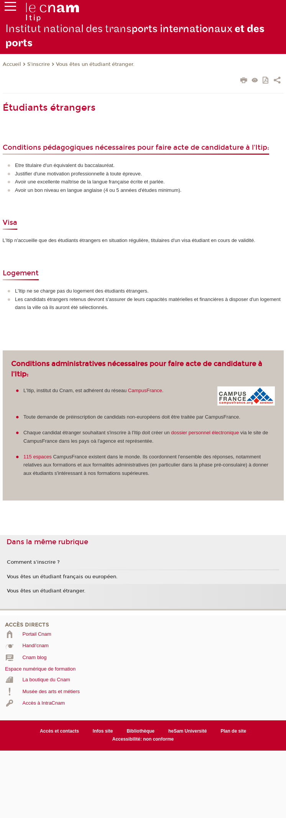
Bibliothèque (141, 731)
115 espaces (37, 457)
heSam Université (187, 731)
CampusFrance (145, 390)
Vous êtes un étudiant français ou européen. (62, 577)
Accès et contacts (59, 731)
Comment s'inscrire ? (33, 562)
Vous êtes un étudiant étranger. (95, 64)
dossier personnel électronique (205, 432)
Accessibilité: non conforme (143, 739)
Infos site (103, 731)
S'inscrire (38, 64)
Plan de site (233, 731)
